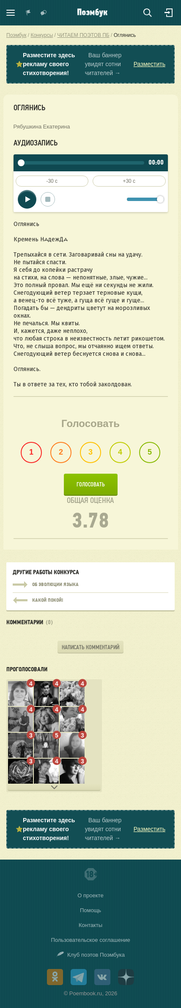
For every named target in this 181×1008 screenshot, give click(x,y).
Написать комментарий (90, 647)
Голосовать (91, 484)
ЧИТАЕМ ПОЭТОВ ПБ (83, 35)
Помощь (90, 910)
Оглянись (125, 35)
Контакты (90, 925)
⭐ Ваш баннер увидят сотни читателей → (90, 64)
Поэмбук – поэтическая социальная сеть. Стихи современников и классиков (92, 12)
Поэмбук (16, 35)
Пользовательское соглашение (90, 940)
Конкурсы (41, 35)
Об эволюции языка (90, 584)
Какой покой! (90, 598)
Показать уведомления (28, 13)
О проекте (90, 895)
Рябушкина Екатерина (42, 126)
